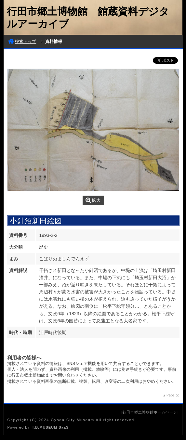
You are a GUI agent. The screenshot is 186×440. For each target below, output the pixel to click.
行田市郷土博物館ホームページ (150, 412)
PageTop (172, 395)
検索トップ (22, 41)
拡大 (93, 200)
